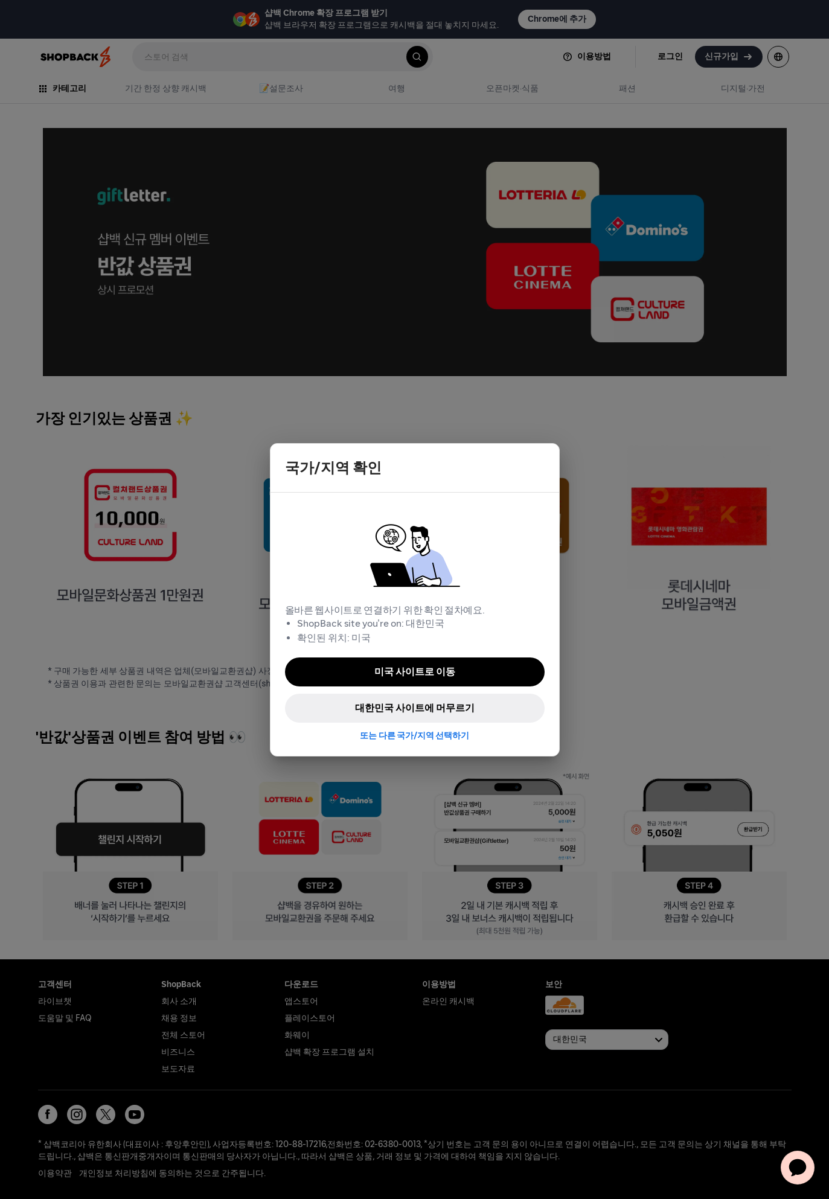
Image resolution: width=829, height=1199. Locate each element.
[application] (797, 1167)
